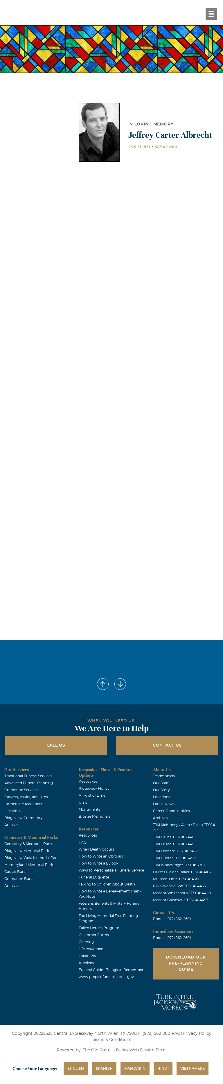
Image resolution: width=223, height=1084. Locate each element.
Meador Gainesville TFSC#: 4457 (180, 900)
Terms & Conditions (111, 1040)
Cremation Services (21, 790)
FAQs (177, 1034)
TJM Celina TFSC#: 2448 (174, 837)
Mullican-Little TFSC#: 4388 (177, 879)
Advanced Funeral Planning (28, 783)
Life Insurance (91, 949)
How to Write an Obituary (101, 856)
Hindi (163, 1068)
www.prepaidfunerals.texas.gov (106, 977)
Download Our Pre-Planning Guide (186, 963)
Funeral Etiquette (94, 877)
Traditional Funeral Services (28, 776)
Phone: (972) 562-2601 (172, 919)
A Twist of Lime (92, 795)
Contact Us (167, 745)
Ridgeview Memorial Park (26, 851)
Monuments (89, 809)
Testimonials (164, 776)
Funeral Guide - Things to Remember (111, 970)
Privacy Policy (197, 1034)
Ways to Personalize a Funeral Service (111, 870)
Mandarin (135, 1068)
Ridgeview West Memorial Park (31, 858)
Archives (11, 825)
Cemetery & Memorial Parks (28, 844)
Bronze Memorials (94, 816)
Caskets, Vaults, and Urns (26, 797)
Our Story (161, 790)
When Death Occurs (96, 849)
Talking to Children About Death (107, 884)
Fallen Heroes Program (99, 928)
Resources (88, 835)
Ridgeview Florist (94, 788)
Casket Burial (15, 872)
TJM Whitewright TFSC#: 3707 (179, 865)
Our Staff (160, 783)
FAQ (83, 842)
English (75, 1068)
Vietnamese (192, 1068)
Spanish (104, 1068)
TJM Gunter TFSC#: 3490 (174, 858)
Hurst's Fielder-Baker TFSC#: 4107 (182, 872)
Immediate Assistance (23, 804)
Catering (86, 942)
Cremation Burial (19, 879)
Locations (12, 811)
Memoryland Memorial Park (28, 865)
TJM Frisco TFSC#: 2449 (173, 844)
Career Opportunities (171, 811)
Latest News (164, 804)
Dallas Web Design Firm (141, 1050)
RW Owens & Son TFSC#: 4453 (179, 886)
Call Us (55, 745)
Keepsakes (88, 781)
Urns (83, 802)
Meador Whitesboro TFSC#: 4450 (182, 893)
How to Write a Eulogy (98, 863)
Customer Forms (94, 935)
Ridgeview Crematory (23, 818)
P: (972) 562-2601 (155, 1034)
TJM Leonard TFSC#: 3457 (175, 851)
